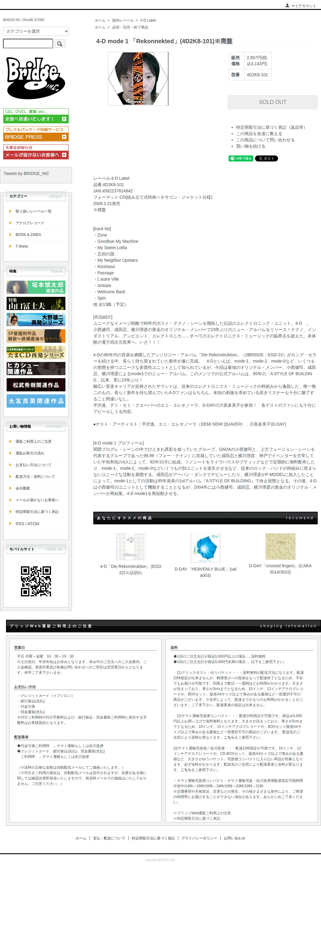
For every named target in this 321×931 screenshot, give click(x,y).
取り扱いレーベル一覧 (34, 211)
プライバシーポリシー (199, 838)
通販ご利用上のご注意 (34, 441)
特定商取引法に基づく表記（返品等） (272, 127)
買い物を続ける (251, 146)
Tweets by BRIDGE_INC (27, 173)
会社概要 (23, 488)
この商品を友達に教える (259, 133)
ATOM (33, 523)
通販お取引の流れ (30, 453)
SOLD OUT (272, 102)
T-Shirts (22, 246)
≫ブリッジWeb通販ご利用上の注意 (202, 813)
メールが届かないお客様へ (37, 500)
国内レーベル (123, 20)
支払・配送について (109, 838)
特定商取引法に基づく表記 (37, 512)
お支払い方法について (34, 465)
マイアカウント (300, 6)
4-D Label (148, 20)
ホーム (100, 20)
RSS (20, 523)
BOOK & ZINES (28, 235)
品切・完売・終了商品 (130, 27)
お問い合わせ (234, 838)
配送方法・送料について (35, 477)
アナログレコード (30, 223)
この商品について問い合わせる (265, 139)
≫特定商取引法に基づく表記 (196, 818)
